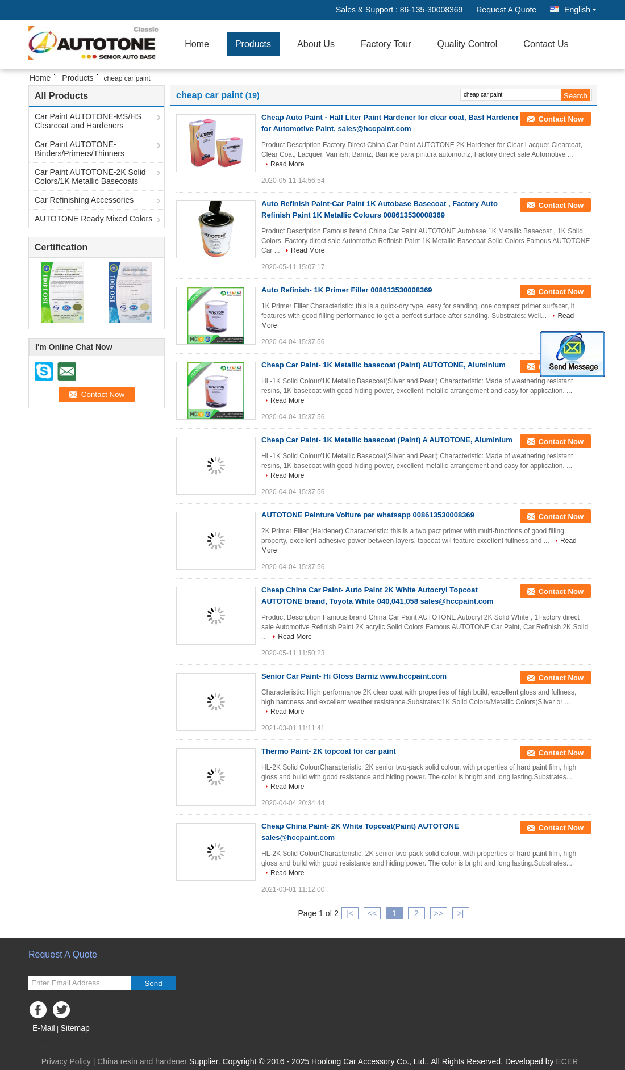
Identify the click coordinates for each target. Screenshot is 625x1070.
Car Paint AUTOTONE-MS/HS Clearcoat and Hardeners (88, 121)
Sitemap (74, 1028)
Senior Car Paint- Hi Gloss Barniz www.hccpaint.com (354, 676)
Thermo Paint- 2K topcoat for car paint (328, 751)
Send (153, 983)
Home (197, 44)
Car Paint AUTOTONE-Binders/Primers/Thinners (79, 149)
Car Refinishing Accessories (84, 199)
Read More (287, 164)
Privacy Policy (66, 1061)
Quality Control (468, 44)
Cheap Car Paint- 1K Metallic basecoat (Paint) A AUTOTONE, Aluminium (386, 440)
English (580, 9)
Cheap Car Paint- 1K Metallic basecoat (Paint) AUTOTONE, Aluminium (383, 365)
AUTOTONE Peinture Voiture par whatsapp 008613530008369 (367, 515)
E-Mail (43, 1028)
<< (372, 913)
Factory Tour (386, 44)
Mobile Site (52, 1042)
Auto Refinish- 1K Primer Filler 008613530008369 (346, 290)
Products (253, 44)
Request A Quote (506, 9)
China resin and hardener (142, 1061)
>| (460, 913)
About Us (316, 44)
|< (350, 913)
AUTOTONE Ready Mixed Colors (93, 218)
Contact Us (545, 44)
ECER (567, 1061)
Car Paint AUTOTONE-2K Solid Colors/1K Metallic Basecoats (90, 177)
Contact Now (561, 119)
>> (438, 913)
